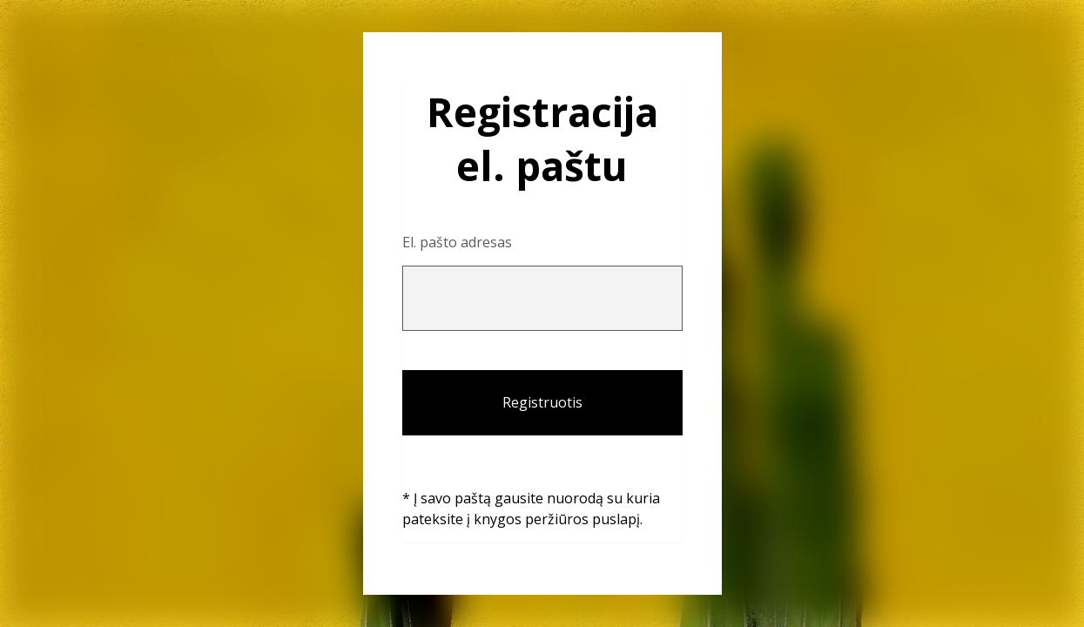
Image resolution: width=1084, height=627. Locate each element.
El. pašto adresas (457, 242)
